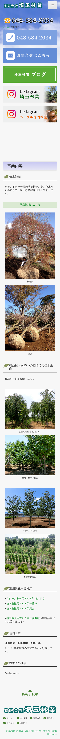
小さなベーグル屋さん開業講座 (11, 723)
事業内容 (36, 718)
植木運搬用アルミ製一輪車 (21, 603)
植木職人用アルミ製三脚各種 (23, 618)
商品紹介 (50, 718)
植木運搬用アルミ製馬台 (20, 608)
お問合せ (23, 723)
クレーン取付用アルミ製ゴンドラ (25, 598)
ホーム (9, 718)
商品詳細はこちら (30, 204)
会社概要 (23, 718)
